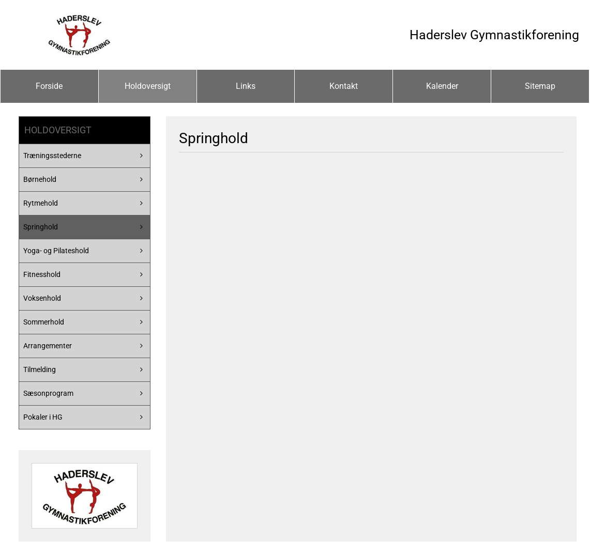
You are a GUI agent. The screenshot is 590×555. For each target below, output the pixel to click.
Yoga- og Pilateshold (56, 250)
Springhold (40, 227)
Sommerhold (43, 322)
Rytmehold (40, 203)
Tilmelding (39, 369)
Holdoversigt (148, 86)
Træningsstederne (52, 155)
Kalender (442, 86)
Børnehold (39, 179)
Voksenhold (42, 298)
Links (245, 86)
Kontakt (343, 86)
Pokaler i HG (43, 417)
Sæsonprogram (48, 393)
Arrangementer (47, 346)
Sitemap (540, 86)
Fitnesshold (41, 274)
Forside (49, 86)
